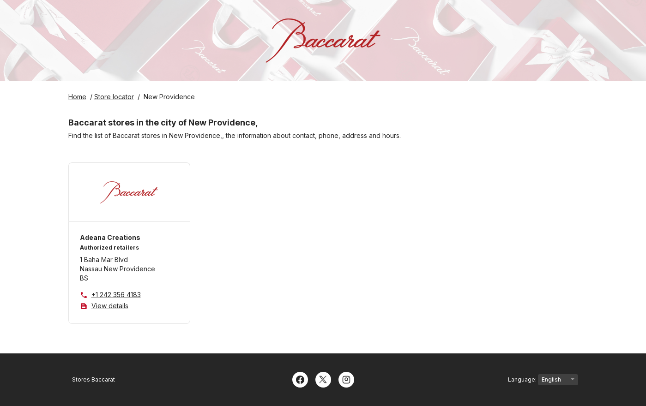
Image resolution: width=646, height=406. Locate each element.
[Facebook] (300, 378)
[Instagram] (346, 378)
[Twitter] (323, 378)
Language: (543, 379)
